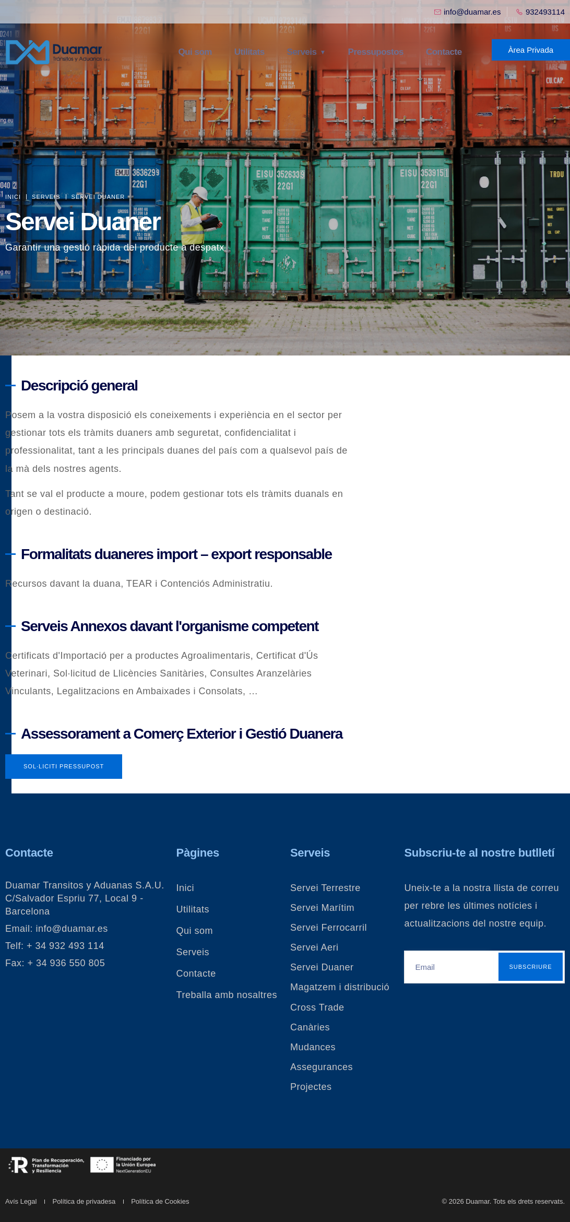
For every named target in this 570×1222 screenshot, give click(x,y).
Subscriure (530, 967)
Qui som (200, 52)
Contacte (442, 52)
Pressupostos (375, 52)
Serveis (303, 52)
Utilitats (252, 52)
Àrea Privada (530, 49)
